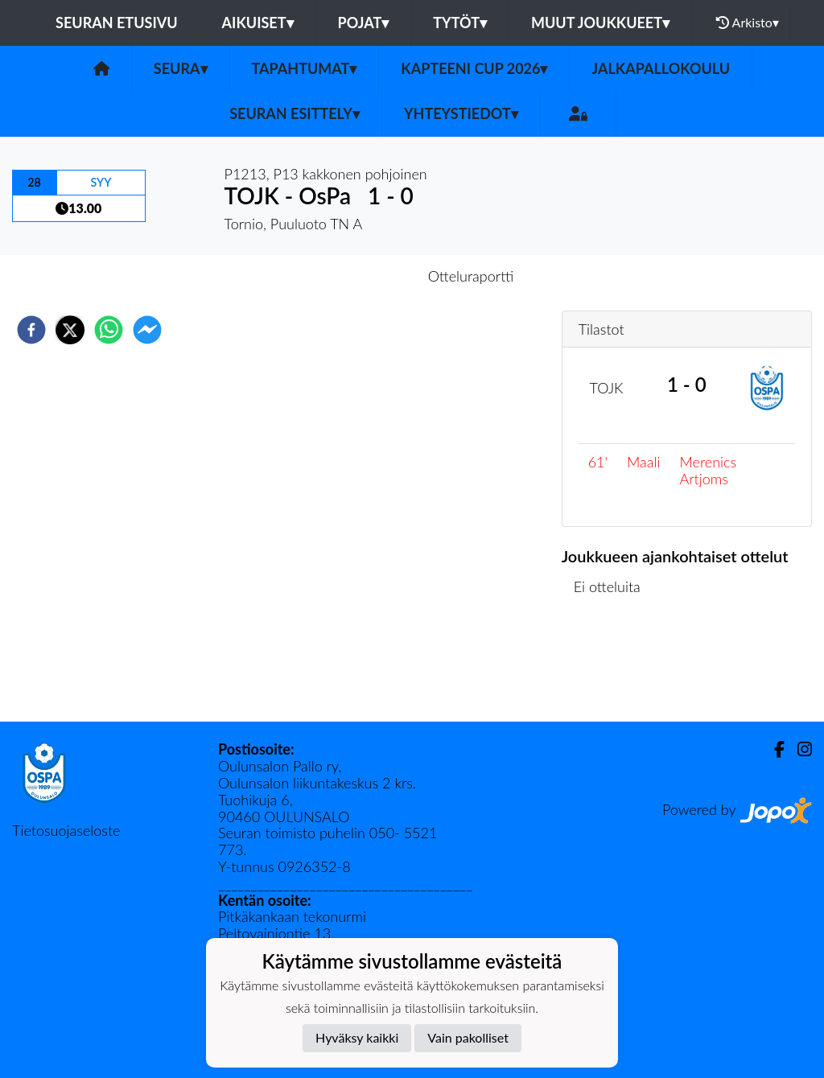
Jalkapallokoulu (660, 68)
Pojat (363, 22)
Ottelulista (613, 667)
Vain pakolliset (468, 1037)
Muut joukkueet (600, 22)
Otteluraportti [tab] (471, 276)
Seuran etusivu (117, 22)
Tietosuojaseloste (66, 830)
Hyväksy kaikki (356, 1037)
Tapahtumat (304, 68)
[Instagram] (798, 749)
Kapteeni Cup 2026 (474, 68)
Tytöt (460, 22)
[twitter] (70, 329)
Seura (181, 68)
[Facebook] (773, 749)
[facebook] (31, 329)
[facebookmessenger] (147, 329)
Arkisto (747, 22)
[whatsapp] (108, 329)
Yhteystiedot (461, 113)
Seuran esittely (294, 113)
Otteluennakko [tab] (356, 276)
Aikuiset (258, 22)
